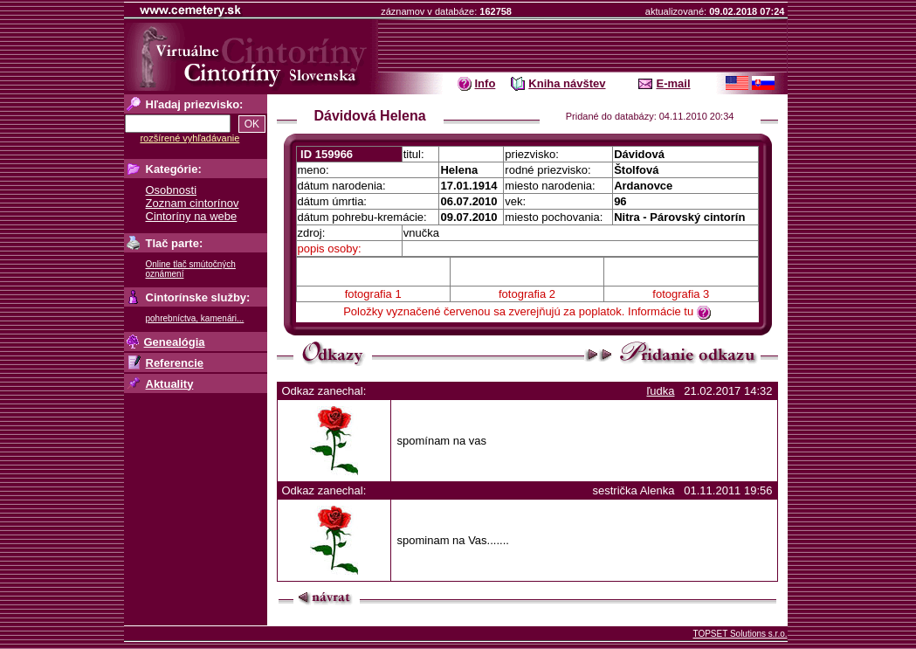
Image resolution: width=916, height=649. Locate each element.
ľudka (660, 390)
